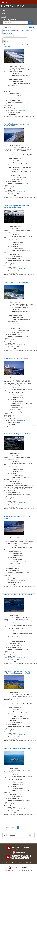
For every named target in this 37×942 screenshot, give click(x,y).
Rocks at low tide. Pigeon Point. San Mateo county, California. (16, 206)
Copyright (18, 870)
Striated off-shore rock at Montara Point (18, 749)
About (3, 13)
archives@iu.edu (14, 110)
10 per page (22, 39)
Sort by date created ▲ (10, 39)
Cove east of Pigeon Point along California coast (18, 595)
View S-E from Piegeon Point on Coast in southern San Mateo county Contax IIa (18, 672)
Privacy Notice (11, 870)
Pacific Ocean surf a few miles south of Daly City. (17, 45)
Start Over (31, 27)
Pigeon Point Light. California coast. (16, 358)
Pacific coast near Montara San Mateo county (17, 517)
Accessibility (4, 870)
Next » (16, 36)
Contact (3, 17)
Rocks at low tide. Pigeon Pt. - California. (18, 434)
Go (31, 22)
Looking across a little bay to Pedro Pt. (17, 283)
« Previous (7, 827)
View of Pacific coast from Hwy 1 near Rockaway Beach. (17, 125)
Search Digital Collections (11, 20)
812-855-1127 (22, 110)
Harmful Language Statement (24, 862)
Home (3, 10)
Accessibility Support (11, 862)
